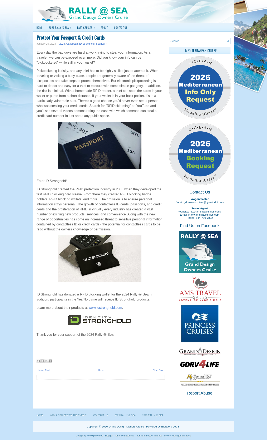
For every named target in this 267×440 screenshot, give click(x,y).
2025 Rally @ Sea (125, 415)
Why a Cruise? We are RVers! (68, 415)
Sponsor (100, 43)
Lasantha (129, 435)
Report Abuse (199, 393)
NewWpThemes (95, 435)
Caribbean (72, 43)
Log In (176, 426)
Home (39, 27)
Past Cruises (87, 26)
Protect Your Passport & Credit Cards (71, 37)
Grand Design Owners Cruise (126, 426)
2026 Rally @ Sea (61, 26)
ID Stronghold (86, 43)
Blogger (166, 426)
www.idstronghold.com (105, 307)
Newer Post (44, 370)
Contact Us (120, 27)
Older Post (158, 370)
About (104, 27)
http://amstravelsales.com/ (205, 211)
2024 (62, 43)
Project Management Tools (177, 435)
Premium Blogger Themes (149, 435)
